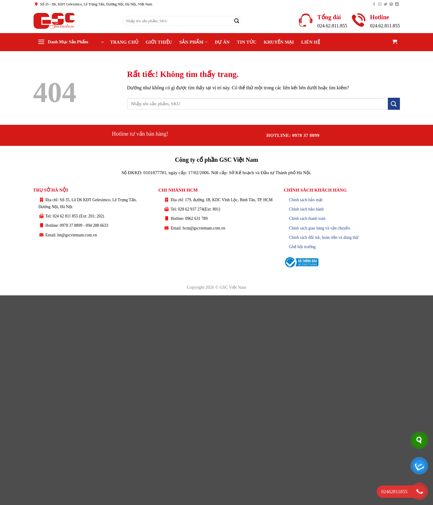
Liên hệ (310, 42)
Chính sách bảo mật (306, 200)
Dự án (222, 42)
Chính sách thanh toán (307, 218)
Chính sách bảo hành (306, 209)
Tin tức (246, 42)
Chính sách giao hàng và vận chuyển (319, 228)
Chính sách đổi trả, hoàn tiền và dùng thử (323, 237)
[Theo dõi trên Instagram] (380, 4)
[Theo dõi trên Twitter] (385, 4)
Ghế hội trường (302, 247)
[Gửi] (237, 21)
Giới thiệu (159, 42)
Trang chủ (124, 42)
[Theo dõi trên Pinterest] (391, 4)
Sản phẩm (193, 42)
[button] (70, 42)
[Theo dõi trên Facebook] (374, 4)
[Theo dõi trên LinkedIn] (397, 4)
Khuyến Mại (279, 42)
